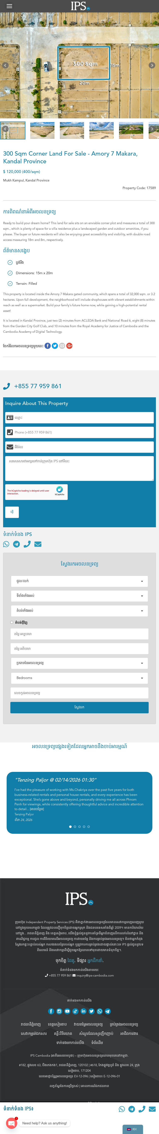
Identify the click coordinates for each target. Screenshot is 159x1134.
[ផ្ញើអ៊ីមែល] (37, 544)
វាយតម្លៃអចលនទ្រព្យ (88, 1024)
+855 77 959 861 (32, 386)
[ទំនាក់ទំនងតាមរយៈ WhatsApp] (6, 544)
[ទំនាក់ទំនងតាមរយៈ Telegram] (16, 544)
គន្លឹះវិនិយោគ (63, 1034)
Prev (6, 66)
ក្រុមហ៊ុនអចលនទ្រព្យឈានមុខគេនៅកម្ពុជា (102, 1055)
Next (153, 66)
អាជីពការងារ (129, 1034)
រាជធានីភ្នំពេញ (36, 933)
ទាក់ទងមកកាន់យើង (70, 1043)
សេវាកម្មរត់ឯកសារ (34, 1034)
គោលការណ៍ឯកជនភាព (95, 1086)
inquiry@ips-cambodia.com (93, 975)
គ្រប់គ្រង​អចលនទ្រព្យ (124, 1024)
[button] (9, 6)
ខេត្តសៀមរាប (59, 933)
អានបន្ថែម (37, 809)
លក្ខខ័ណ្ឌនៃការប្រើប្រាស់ (64, 1086)
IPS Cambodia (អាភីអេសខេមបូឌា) (52, 1055)
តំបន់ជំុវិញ (19, 623)
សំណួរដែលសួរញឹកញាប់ (96, 1034)
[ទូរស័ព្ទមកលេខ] (27, 544)
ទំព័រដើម (97, 1043)
